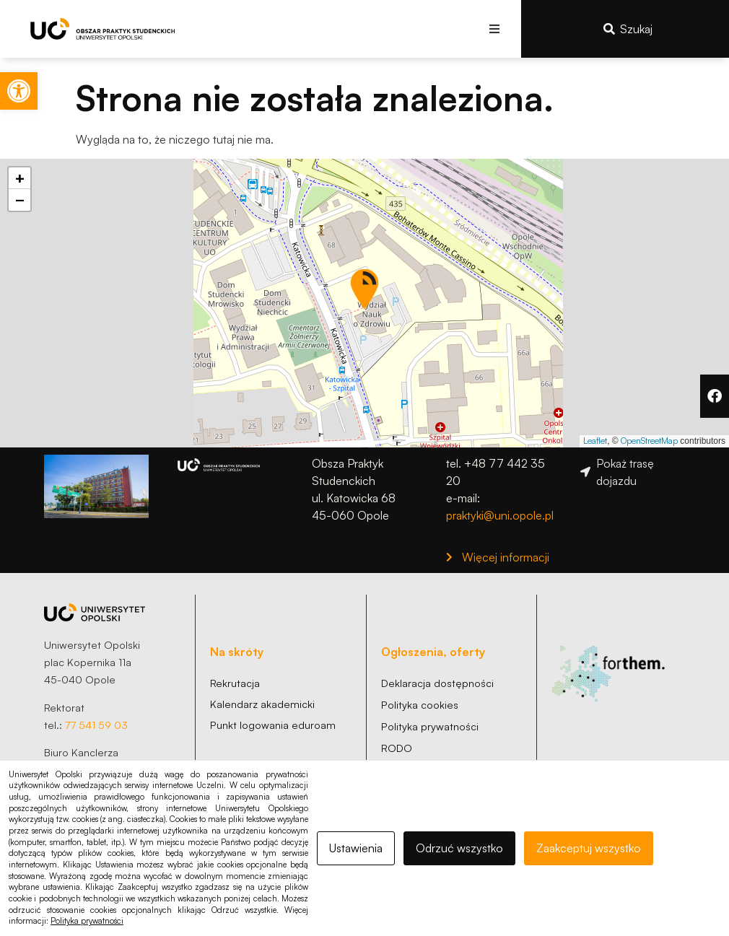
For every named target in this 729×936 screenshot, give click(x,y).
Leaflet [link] (595, 440)
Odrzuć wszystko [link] (459, 848)
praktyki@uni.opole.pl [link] (500, 515)
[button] (494, 28)
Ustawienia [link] (356, 848)
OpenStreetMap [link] (649, 440)
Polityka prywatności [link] (87, 921)
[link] (19, 91)
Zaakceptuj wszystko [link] (588, 848)
